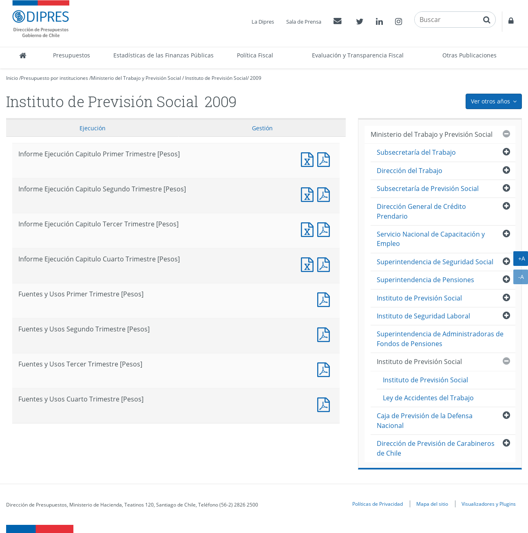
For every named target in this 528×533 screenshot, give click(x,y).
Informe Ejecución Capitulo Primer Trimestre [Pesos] (309, 158)
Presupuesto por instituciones (54, 78)
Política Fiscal (255, 55)
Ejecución (93, 128)
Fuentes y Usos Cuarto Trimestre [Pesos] (325, 404)
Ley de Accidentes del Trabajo (428, 397)
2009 (255, 78)
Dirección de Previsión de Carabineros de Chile (436, 448)
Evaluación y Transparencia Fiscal (358, 55)
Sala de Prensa (303, 21)
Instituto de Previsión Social (216, 78)
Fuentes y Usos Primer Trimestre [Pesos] (325, 299)
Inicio (12, 78)
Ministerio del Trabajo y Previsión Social (136, 78)
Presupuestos (71, 55)
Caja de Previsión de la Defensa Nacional (425, 420)
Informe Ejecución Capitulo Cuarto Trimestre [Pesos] (309, 263)
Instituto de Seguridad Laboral (423, 315)
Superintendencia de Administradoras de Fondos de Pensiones (440, 338)
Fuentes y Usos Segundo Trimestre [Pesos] (325, 334)
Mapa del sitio (432, 503)
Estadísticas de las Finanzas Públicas (163, 55)
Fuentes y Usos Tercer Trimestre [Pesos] (325, 369)
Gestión (262, 128)
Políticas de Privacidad (377, 503)
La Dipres (263, 21)
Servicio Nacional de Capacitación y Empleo (431, 239)
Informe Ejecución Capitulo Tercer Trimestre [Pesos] (309, 228)
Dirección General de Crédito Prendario (421, 211)
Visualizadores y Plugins (489, 503)
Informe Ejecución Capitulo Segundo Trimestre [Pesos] (309, 193)
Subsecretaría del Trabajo (416, 152)
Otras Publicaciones (469, 55)
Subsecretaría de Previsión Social (428, 188)
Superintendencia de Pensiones (425, 279)
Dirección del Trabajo (409, 170)
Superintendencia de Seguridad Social (435, 261)
